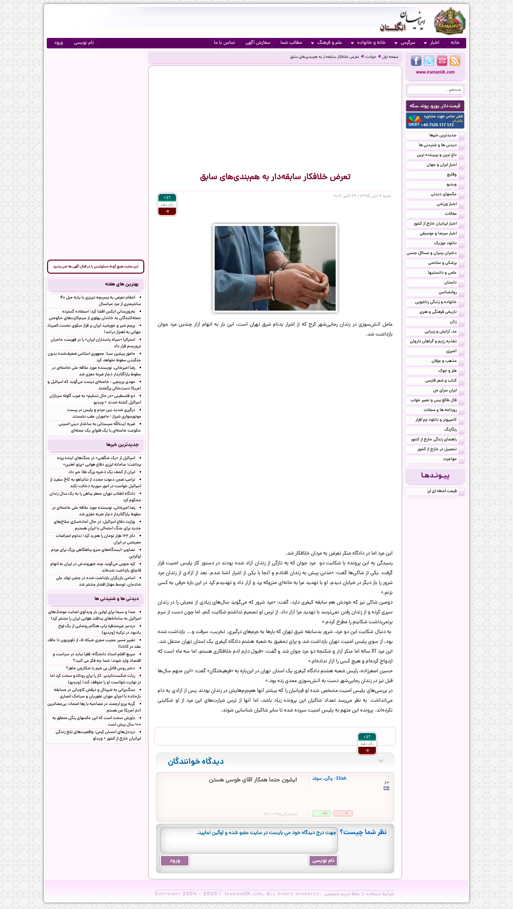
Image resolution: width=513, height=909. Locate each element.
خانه (455, 43)
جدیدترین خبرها (447, 136)
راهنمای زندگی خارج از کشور (438, 440)
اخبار (431, 43)
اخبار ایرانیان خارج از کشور (439, 224)
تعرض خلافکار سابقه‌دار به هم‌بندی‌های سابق (324, 57)
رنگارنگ (454, 430)
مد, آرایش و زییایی (445, 332)
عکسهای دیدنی (448, 194)
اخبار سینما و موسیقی (442, 234)
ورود (58, 43)
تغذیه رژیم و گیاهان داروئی (437, 342)
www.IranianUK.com (435, 73)
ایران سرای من (449, 391)
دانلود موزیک (449, 244)
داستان (454, 283)
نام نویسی (84, 43)
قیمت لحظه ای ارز (446, 491)
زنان (457, 322)
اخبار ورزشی (451, 204)
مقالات (455, 214)
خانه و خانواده (368, 43)
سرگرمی (404, 43)
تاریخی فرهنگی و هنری (442, 312)
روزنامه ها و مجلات (444, 410)
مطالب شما (291, 43)
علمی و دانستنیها (446, 273)
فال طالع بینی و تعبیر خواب (438, 400)
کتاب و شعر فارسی (445, 381)
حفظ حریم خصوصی (342, 894)
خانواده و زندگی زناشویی (440, 302)
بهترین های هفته (122, 284)
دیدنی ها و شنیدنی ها (442, 145)
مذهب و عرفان (448, 361)
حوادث (370, 57)
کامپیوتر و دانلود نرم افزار (440, 420)
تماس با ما (224, 43)
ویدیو (456, 185)
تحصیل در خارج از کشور (441, 450)
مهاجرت (454, 459)
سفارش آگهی (257, 43)
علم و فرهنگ (326, 43)
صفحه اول (390, 57)
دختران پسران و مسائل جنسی (436, 253)
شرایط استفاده (380, 894)
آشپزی (455, 351)
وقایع (456, 175)
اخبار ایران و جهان (446, 165)
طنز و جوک (451, 371)
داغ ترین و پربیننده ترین (441, 155)
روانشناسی (452, 293)
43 (325, 813)
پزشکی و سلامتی (446, 263)
